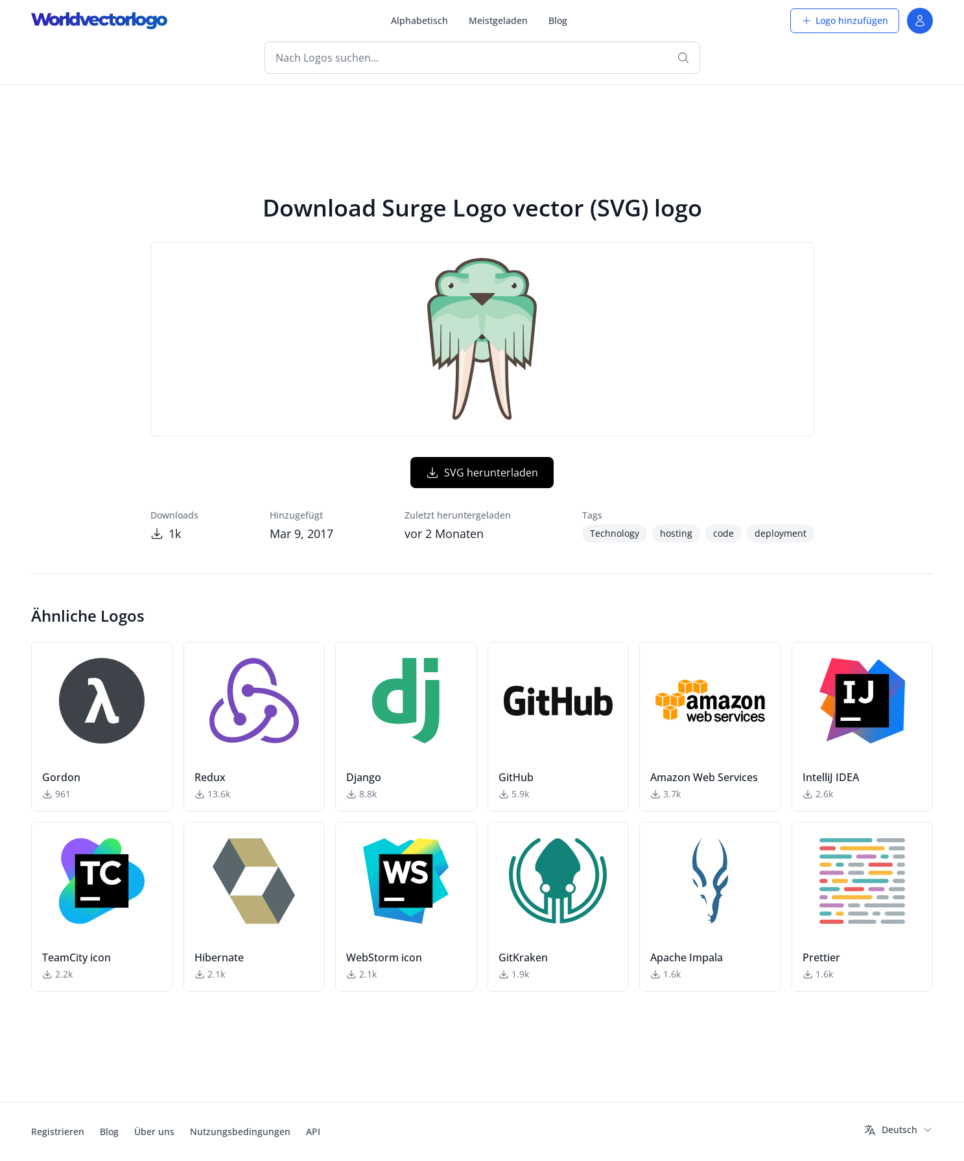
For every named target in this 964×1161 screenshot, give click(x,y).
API (313, 1131)
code (723, 533)
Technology (614, 533)
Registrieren (57, 1131)
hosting (676, 533)
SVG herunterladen (482, 472)
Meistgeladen (498, 20)
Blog (557, 20)
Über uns (154, 1131)
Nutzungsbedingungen (240, 1131)
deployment (780, 533)
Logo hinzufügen (844, 20)
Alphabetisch (419, 20)
